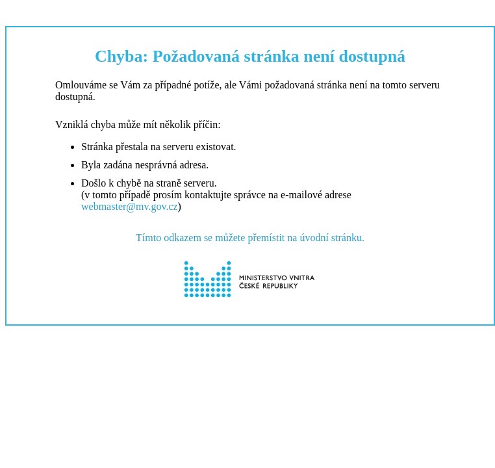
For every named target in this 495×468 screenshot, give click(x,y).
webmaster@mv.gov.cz (129, 206)
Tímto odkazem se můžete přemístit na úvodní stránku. (250, 237)
